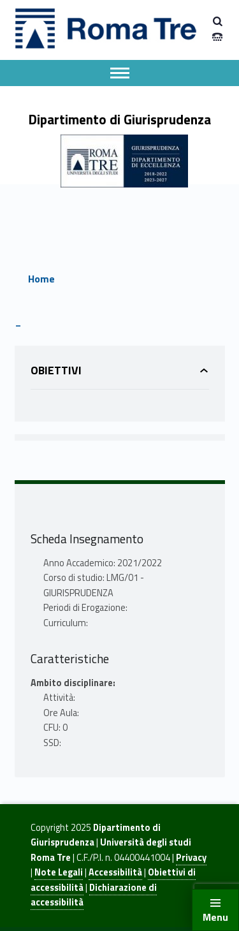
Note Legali (58, 872)
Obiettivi (56, 370)
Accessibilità (115, 872)
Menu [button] (215, 917)
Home (41, 278)
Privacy (191, 858)
